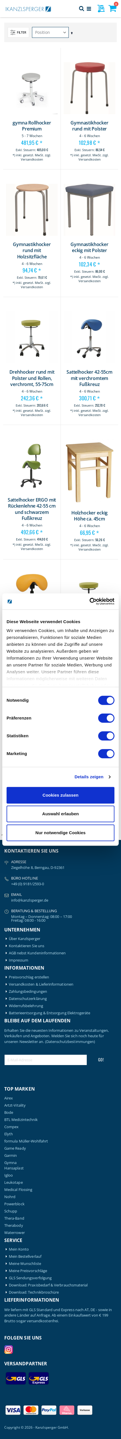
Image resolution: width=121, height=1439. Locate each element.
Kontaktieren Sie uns (26, 946)
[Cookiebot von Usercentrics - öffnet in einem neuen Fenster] (89, 601)
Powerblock (14, 1204)
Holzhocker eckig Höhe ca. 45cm (89, 516)
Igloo (8, 1175)
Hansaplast (14, 1168)
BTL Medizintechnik (21, 1120)
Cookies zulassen (60, 795)
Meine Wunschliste (25, 1264)
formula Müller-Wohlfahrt (26, 1141)
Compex (11, 1127)
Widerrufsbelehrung (26, 1006)
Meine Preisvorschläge (28, 1271)
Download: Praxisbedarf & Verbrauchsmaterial (48, 1285)
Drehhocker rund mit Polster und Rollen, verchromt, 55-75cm (32, 378)
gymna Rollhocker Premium (32, 126)
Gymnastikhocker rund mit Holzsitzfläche (32, 250)
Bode (8, 1112)
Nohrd (9, 1197)
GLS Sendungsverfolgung (30, 1278)
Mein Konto (19, 1249)
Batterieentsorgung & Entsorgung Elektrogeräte (49, 1013)
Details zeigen (88, 776)
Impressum (19, 960)
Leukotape (13, 1182)
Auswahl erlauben (60, 813)
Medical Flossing (18, 1190)
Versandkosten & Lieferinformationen (41, 984)
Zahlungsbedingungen (28, 991)
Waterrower (14, 1233)
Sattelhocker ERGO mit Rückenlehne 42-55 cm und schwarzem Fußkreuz (32, 509)
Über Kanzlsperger (24, 939)
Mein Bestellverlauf (25, 1256)
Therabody (13, 1225)
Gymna (10, 1163)
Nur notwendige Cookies (60, 832)
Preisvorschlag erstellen (29, 977)
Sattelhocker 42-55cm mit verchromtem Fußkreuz (89, 378)
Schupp (10, 1211)
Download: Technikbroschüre (34, 1292)
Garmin (10, 1155)
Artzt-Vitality (15, 1105)
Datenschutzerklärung (28, 999)
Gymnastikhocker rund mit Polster (89, 126)
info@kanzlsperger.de (29, 900)
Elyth (8, 1134)
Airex (8, 1098)
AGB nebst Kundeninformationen (37, 953)
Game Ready (15, 1148)
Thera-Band (14, 1218)
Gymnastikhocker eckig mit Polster (89, 247)
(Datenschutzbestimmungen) (70, 1041)
